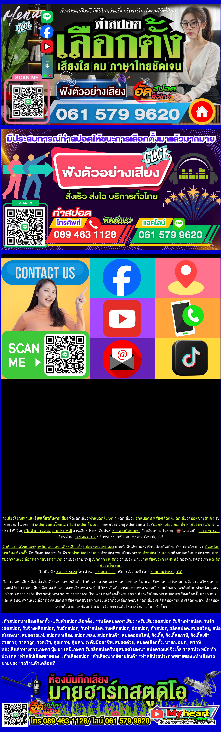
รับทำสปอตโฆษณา (85, 524)
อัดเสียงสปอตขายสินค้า (195, 518)
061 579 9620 (209, 531)
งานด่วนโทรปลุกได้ (166, 572)
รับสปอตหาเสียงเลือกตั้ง (165, 524)
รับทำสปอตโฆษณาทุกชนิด (24, 547)
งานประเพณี (62, 531)
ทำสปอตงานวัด (198, 524)
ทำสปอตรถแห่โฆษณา (49, 524)
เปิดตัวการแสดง (37, 531)
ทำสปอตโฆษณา (102, 518)
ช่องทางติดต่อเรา (126, 531)
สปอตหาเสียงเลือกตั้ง (65, 547)
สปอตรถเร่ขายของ (98, 547)
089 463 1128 (85, 537)
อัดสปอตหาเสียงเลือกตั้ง (155, 518)
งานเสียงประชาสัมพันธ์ (160, 559)
